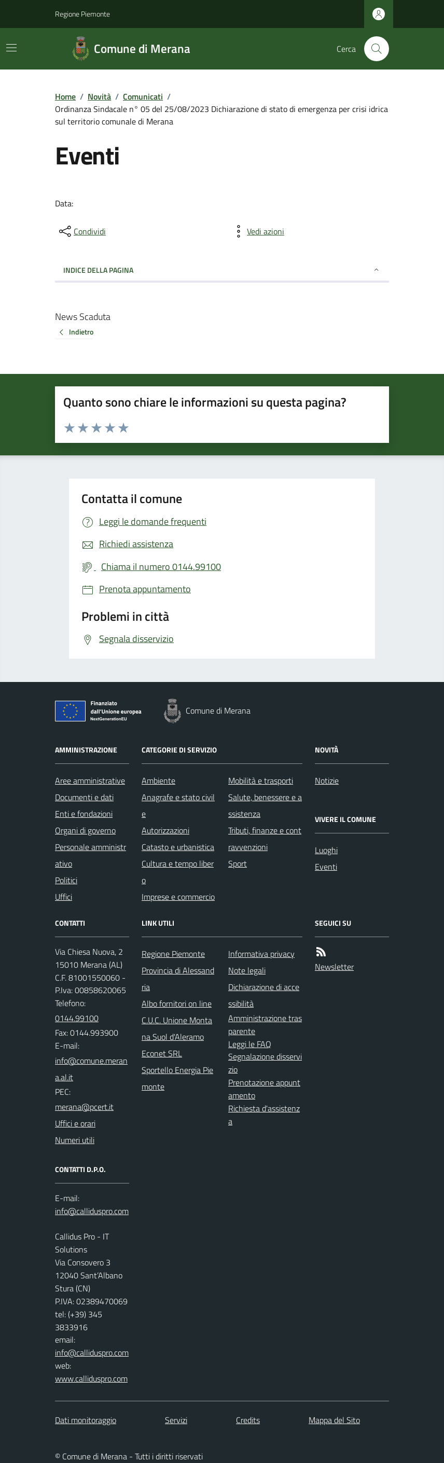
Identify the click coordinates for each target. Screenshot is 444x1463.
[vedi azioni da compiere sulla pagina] (257, 231)
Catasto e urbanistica (178, 847)
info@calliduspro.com (92, 1352)
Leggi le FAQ (249, 1044)
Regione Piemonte (82, 13)
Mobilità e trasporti (260, 780)
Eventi (326, 866)
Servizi (176, 1420)
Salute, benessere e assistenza (265, 805)
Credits (248, 1420)
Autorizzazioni (165, 830)
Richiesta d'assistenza (264, 1114)
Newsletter (334, 966)
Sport (237, 863)
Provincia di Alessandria (178, 978)
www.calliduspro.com (91, 1378)
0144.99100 (77, 1018)
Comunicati (143, 96)
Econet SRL (162, 1053)
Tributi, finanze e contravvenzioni (264, 838)
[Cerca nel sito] (372, 48)
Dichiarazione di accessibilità (263, 995)
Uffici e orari (75, 1123)
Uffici (63, 896)
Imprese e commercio (178, 896)
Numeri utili (74, 1140)
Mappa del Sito (334, 1420)
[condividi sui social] (81, 231)
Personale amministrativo (90, 855)
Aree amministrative (90, 780)
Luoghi (326, 850)
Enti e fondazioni (84, 813)
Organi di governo (85, 830)
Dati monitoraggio (85, 1420)
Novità (99, 96)
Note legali (247, 970)
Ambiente (158, 780)
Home (65, 96)
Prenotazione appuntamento (264, 1089)
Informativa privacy (261, 954)
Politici (66, 880)
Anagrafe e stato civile (178, 805)
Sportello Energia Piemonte (177, 1078)
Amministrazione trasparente (265, 1024)
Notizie (327, 780)
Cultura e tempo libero (178, 871)
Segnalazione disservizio (265, 1063)
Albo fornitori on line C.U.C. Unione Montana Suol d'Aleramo (177, 1020)
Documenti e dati (84, 797)
